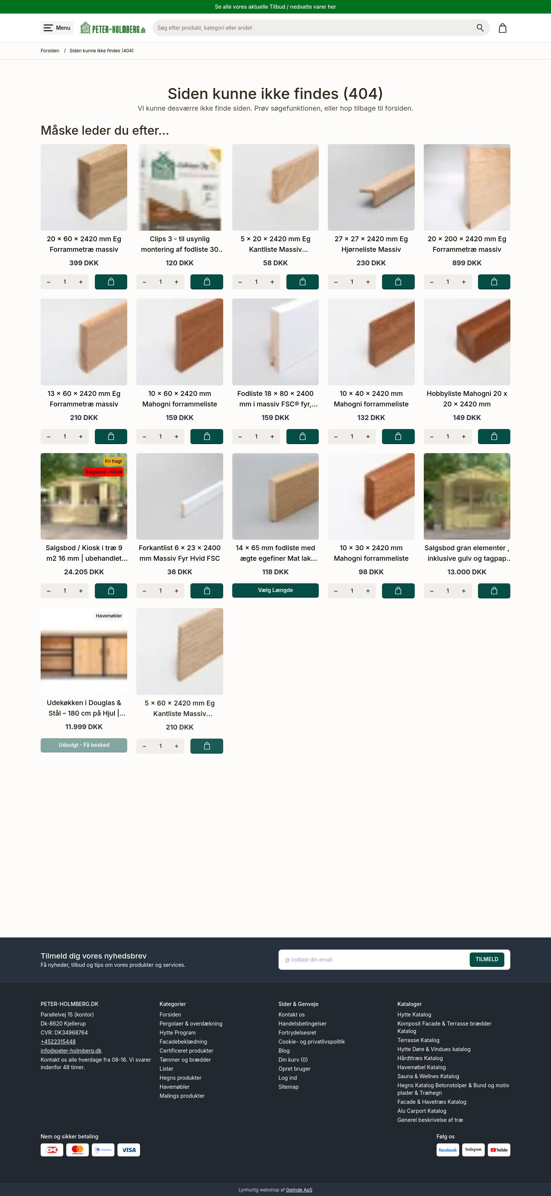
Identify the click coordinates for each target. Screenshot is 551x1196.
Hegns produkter (180, 1077)
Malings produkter (182, 1096)
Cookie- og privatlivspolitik (312, 1041)
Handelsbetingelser (303, 1023)
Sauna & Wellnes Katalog (428, 1076)
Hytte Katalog (414, 1014)
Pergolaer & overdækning (191, 1023)
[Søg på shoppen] (480, 28)
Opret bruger (295, 1068)
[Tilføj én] (81, 281)
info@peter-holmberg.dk (71, 1050)
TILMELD (487, 959)
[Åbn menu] (57, 28)
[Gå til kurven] (504, 28)
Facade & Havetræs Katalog (431, 1102)
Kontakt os (292, 1014)
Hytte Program (178, 1032)
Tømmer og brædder (185, 1059)
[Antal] (65, 281)
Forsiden (50, 50)
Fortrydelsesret (297, 1032)
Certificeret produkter (186, 1050)
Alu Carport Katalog (421, 1111)
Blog (284, 1050)
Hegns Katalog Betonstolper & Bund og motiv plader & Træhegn (453, 1089)
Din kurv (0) (293, 1059)
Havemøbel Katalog (421, 1067)
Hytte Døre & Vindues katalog (433, 1049)
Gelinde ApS (299, 1190)
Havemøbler (175, 1086)
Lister (167, 1068)
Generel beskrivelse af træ (430, 1120)
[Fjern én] (49, 281)
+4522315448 (58, 1041)
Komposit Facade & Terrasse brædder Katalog (444, 1027)
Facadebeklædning (183, 1041)
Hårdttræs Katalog (420, 1058)
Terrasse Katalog (418, 1040)
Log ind (288, 1077)
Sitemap (289, 1086)
